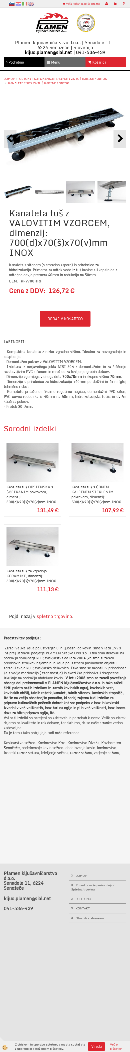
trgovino (63, 616)
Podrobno (15, 62)
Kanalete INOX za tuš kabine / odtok (38, 83)
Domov (9, 78)
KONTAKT (83, 908)
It (25, 4)
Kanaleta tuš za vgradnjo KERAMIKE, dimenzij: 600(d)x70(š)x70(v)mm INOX (31, 576)
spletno (45, 616)
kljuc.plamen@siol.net (48, 52)
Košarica (97, 62)
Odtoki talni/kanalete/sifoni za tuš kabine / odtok (63, 78)
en (31, 4)
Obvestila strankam (90, 918)
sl (11, 4)
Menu (53, 62)
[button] (120, 139)
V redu (96, 1046)
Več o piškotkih (116, 1046)
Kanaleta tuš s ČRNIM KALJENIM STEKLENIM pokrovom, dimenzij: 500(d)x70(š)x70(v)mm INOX (96, 495)
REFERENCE (84, 898)
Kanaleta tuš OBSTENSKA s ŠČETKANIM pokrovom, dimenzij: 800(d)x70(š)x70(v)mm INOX (31, 495)
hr (18, 4)
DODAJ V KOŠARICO (65, 319)
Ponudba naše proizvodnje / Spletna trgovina (92, 887)
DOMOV (81, 875)
